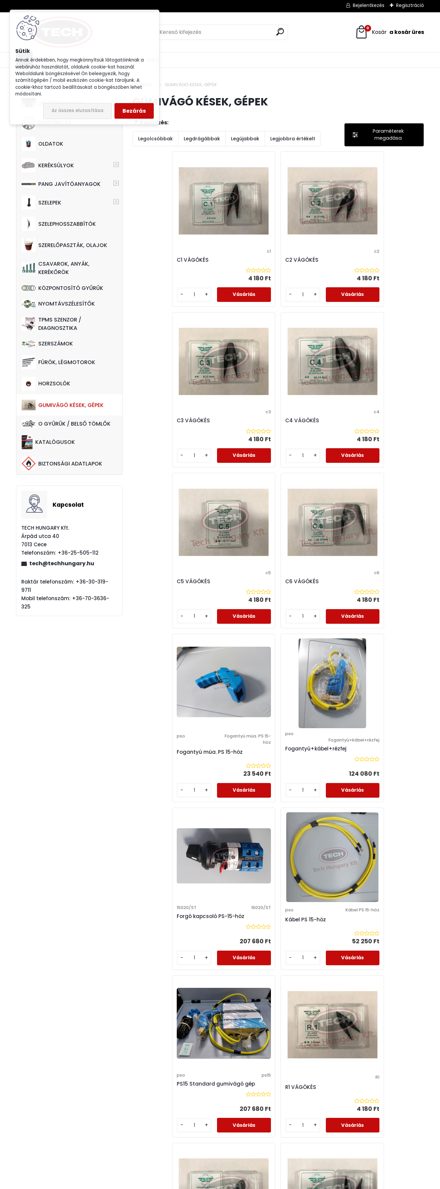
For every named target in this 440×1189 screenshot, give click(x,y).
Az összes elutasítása (78, 110)
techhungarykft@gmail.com (57, 1150)
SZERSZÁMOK (47, 343)
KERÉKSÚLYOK (48, 165)
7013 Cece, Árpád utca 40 (48, 1107)
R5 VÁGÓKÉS (374, 790)
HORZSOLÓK (46, 384)
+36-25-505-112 (58, 1116)
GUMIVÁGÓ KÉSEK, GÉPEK (63, 405)
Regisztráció (410, 5)
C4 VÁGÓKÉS (375, 259)
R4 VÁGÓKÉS (301, 790)
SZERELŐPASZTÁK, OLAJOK (64, 245)
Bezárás (134, 111)
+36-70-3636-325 (72, 1124)
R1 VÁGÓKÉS (373, 619)
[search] (280, 32)
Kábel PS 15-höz (233, 622)
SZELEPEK (41, 202)
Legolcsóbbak (155, 138)
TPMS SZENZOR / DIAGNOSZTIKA (51, 324)
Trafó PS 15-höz (305, 964)
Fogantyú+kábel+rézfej (388, 441)
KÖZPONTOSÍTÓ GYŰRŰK (62, 288)
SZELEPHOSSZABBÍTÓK (59, 224)
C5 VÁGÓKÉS (156, 437)
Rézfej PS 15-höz (233, 964)
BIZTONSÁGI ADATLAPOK (62, 463)
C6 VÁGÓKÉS (229, 437)
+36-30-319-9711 (74, 1133)
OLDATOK (42, 144)
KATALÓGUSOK (48, 442)
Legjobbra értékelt (292, 138)
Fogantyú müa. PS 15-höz (313, 444)
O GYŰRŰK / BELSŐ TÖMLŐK (66, 424)
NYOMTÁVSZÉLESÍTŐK (58, 304)
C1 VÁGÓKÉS (156, 259)
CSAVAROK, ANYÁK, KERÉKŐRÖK (56, 268)
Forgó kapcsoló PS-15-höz (169, 619)
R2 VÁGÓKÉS (156, 790)
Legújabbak (245, 138)
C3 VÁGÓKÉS (302, 259)
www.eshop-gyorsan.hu (234, 1182)
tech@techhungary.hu (61, 563)
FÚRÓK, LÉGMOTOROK (58, 362)
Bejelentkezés (368, 5)
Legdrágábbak (202, 138)
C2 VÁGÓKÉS (229, 259)
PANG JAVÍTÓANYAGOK (61, 184)
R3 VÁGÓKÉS (229, 790)
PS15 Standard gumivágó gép (304, 619)
